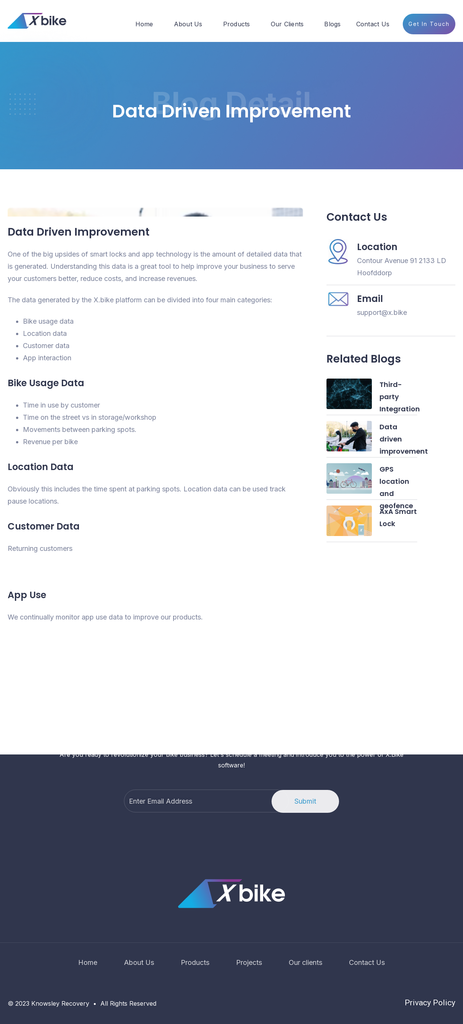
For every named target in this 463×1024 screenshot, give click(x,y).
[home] (37, 21)
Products (236, 24)
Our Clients (287, 24)
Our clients (305, 962)
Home (144, 24)
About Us (188, 24)
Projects (249, 962)
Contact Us (373, 24)
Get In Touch (429, 24)
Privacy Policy (430, 1002)
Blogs (332, 24)
